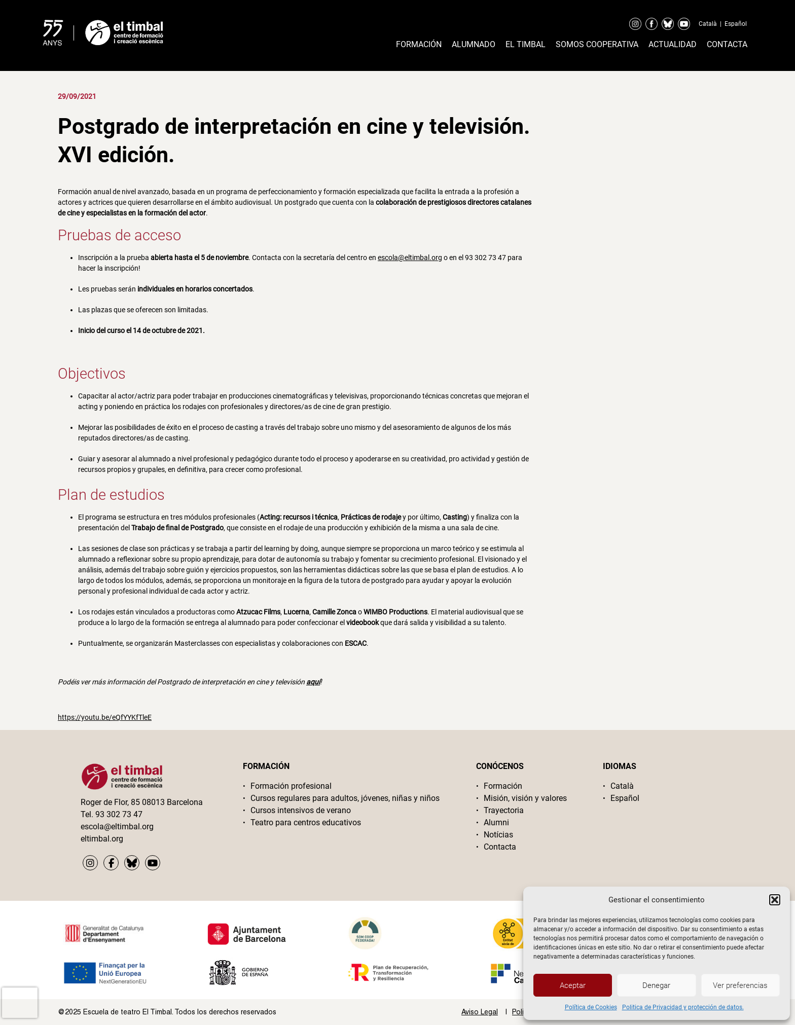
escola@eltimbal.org (410, 257)
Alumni (496, 822)
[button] (775, 900)
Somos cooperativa (597, 44)
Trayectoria (504, 810)
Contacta (727, 44)
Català (708, 23)
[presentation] (20, 1002)
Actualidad (672, 44)
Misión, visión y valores (525, 798)
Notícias (498, 834)
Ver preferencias (740, 985)
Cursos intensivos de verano (300, 810)
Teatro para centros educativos (305, 822)
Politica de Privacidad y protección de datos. (683, 1007)
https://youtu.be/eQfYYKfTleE (105, 717)
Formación (419, 44)
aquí (313, 682)
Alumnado (473, 44)
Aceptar (573, 985)
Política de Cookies (591, 1007)
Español (736, 23)
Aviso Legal (479, 1012)
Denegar (656, 985)
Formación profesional (291, 786)
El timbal (525, 44)
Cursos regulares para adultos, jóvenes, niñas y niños (345, 798)
